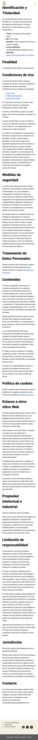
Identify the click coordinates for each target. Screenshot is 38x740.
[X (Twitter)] (31, 727)
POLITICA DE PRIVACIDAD (12, 722)
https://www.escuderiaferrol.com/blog (20, 55)
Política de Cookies (13, 98)
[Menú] (34, 3)
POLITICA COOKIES (10, 727)
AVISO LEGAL (8, 724)
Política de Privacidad (14, 96)
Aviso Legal (10, 93)
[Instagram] (27, 727)
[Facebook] (23, 727)
